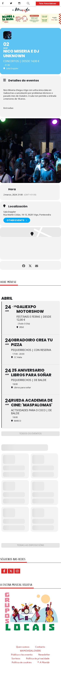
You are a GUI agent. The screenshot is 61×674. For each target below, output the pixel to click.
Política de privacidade (37, 658)
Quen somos (22, 646)
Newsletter (44, 654)
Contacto (40, 646)
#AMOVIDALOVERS (30, 650)
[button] (28, 3)
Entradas (8, 108)
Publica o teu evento (22, 654)
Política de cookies (22, 662)
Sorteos (16, 658)
